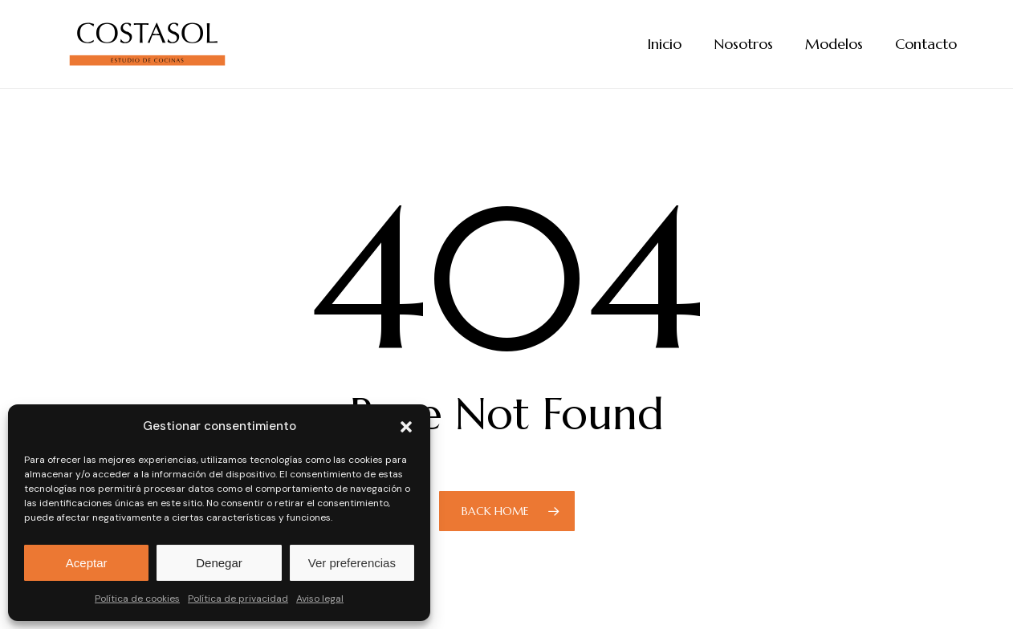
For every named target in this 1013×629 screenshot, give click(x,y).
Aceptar (87, 563)
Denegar (219, 563)
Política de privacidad (238, 598)
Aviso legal (320, 598)
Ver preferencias (352, 563)
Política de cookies (137, 598)
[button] (406, 427)
